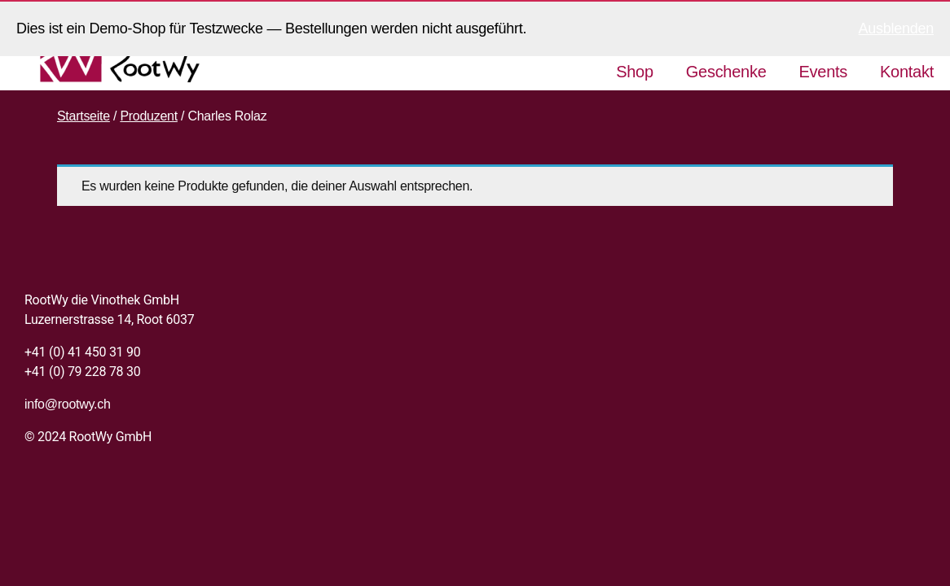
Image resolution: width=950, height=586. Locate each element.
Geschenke (726, 72)
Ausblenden (896, 28)
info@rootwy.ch (67, 404)
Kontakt (907, 72)
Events (823, 72)
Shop (634, 72)
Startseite (83, 116)
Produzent (149, 116)
